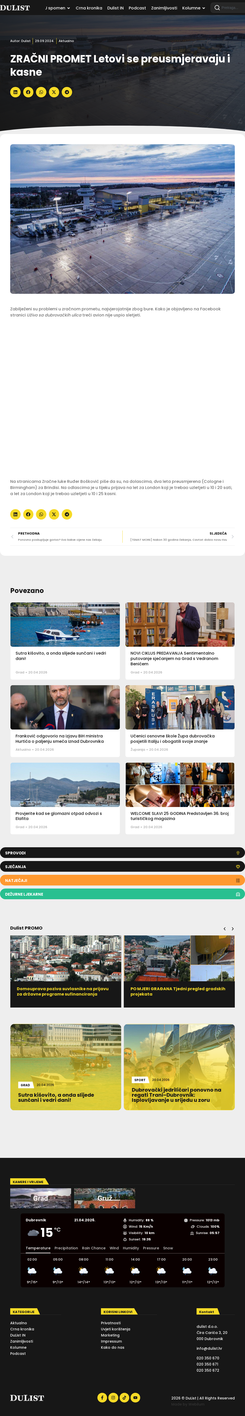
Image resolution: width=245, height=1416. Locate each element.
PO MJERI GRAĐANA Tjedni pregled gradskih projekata (179, 991)
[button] (15, 92)
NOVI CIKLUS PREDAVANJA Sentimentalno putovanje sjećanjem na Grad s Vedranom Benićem (174, 658)
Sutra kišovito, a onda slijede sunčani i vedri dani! (61, 655)
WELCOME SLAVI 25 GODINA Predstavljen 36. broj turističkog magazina (180, 816)
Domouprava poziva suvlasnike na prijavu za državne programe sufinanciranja (64, 991)
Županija (138, 749)
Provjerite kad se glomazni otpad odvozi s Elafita (59, 816)
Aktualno (66, 40)
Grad (20, 672)
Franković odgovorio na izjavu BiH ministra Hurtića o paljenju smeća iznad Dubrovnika (60, 738)
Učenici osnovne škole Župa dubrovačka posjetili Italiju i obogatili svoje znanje (173, 738)
